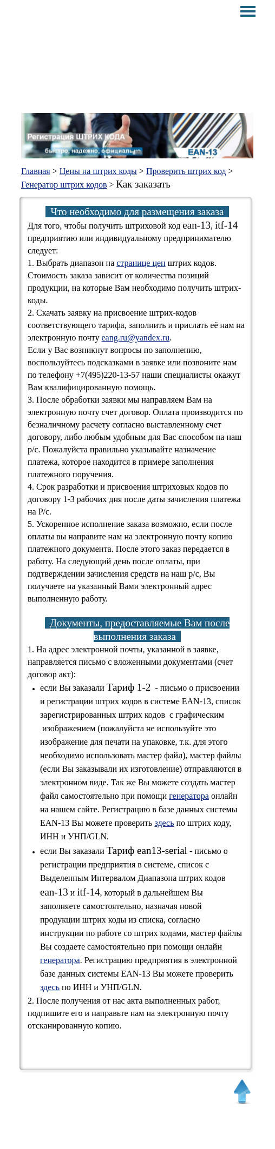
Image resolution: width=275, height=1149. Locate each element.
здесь (164, 822)
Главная (35, 171)
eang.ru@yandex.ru (135, 337)
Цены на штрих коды (98, 171)
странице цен (140, 263)
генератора (189, 795)
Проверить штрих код (186, 171)
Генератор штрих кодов (64, 184)
